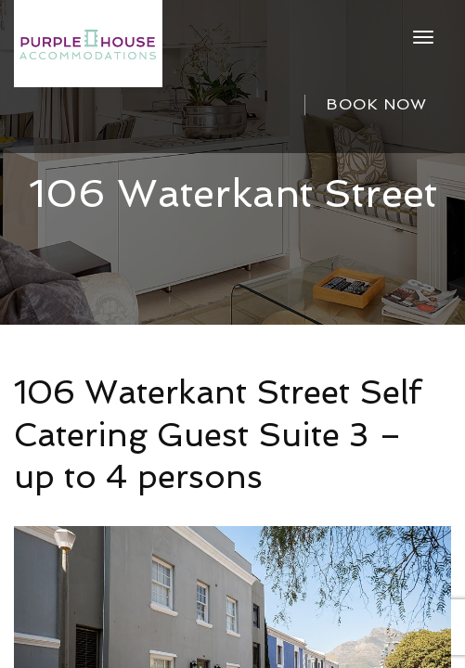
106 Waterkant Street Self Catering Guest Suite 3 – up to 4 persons (217, 434)
